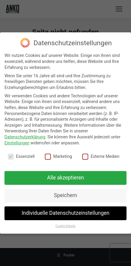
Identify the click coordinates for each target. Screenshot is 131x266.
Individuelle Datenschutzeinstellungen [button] (65, 213)
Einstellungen (17, 142)
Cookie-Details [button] (65, 226)
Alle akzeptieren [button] (65, 178)
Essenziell (21, 156)
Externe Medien (100, 156)
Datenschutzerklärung (24, 136)
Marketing (58, 156)
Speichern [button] (65, 195)
